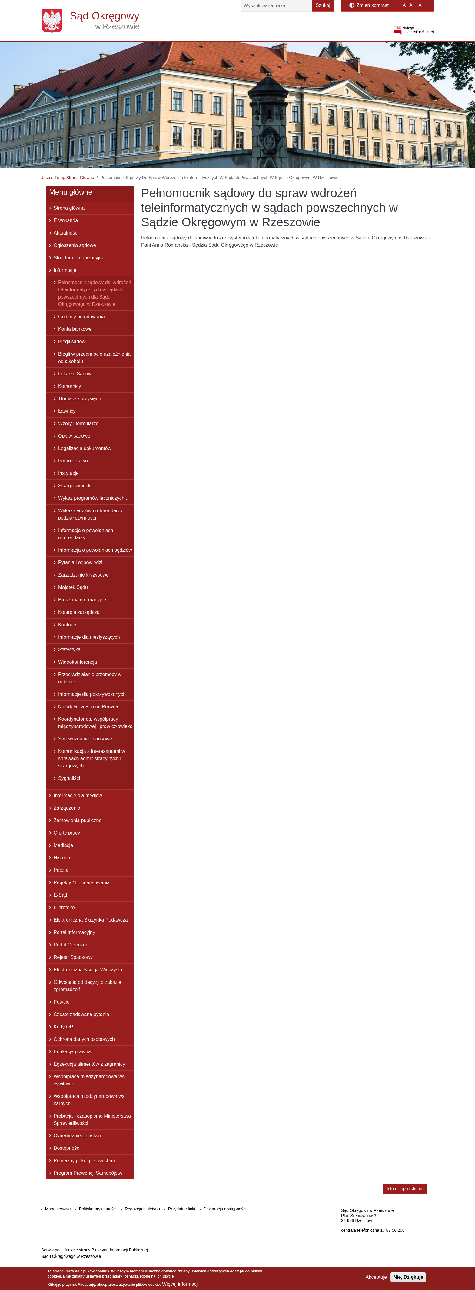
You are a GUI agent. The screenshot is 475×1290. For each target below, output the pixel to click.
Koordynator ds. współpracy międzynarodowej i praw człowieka (95, 722)
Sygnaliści (69, 778)
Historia (62, 857)
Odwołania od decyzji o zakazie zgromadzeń (87, 986)
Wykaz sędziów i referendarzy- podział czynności (91, 514)
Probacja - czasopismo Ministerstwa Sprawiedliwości (92, 1119)
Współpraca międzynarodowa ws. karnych (90, 1100)
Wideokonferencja (77, 662)
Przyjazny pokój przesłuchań (84, 1160)
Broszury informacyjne (82, 599)
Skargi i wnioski (74, 485)
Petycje (61, 1001)
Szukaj (323, 5)
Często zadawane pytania (81, 1014)
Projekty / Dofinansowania (82, 882)
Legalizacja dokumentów (84, 448)
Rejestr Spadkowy (73, 957)
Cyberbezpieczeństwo (77, 1135)
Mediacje (63, 845)
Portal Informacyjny (74, 932)
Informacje (65, 270)
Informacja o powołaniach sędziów (95, 550)
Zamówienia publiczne (77, 820)
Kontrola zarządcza (79, 612)
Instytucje (68, 473)
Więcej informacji (180, 1285)
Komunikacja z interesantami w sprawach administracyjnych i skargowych (91, 758)
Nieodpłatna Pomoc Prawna (88, 706)
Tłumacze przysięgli (79, 398)
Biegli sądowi (72, 341)
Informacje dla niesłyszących (89, 637)
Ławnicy (67, 411)
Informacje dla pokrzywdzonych (92, 694)
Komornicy (69, 386)
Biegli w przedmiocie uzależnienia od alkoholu (94, 357)
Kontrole (67, 624)
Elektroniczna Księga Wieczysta (88, 969)
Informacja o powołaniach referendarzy (85, 534)
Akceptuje (376, 1279)
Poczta (61, 870)
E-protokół (65, 907)
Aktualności (66, 232)
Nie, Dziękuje (408, 1279)
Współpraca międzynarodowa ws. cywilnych (90, 1080)
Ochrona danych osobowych (84, 1039)
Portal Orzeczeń (71, 944)
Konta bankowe (74, 329)
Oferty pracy (67, 832)
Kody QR (63, 1026)
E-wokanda (66, 220)
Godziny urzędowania (81, 316)
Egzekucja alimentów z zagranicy (89, 1064)
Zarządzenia (67, 808)
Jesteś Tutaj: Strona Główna (67, 177)
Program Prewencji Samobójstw (88, 1173)
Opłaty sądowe (74, 435)
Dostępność (66, 1148)
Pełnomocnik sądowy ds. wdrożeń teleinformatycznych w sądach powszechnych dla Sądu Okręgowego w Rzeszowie (94, 293)
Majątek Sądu (73, 587)
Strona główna (69, 208)
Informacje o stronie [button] (405, 1189)
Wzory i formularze (78, 423)
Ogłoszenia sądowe (75, 245)
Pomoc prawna (74, 460)
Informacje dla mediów (78, 795)
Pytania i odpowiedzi (80, 562)
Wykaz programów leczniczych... (93, 498)
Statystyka (69, 649)
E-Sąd (60, 895)
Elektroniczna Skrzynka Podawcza (91, 920)
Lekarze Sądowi (75, 373)
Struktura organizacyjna (79, 257)
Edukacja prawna (72, 1051)
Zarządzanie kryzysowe (83, 574)
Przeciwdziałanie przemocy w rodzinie (89, 678)
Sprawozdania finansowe (85, 738)
